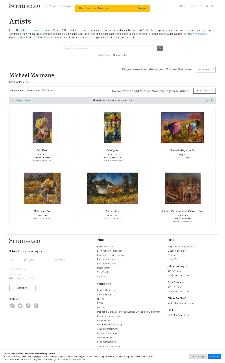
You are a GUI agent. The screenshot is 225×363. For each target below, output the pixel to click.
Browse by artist (105, 246)
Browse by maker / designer (110, 255)
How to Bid (173, 259)
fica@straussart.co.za (178, 315)
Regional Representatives (109, 316)
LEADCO (101, 299)
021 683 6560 (174, 287)
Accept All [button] (214, 356)
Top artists (104, 55)
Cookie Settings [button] (198, 356)
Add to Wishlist (204, 91)
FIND (181, 6)
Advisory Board (104, 294)
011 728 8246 (174, 271)
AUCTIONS (51, 6)
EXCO (100, 303)
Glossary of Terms (177, 251)
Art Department (104, 320)
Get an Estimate (206, 69)
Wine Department (105, 337)
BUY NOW (66, 6)
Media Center (103, 268)
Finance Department (106, 342)
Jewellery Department (107, 329)
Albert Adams (23, 30)
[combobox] (15, 259)
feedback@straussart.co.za (181, 303)
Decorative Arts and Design (110, 324)
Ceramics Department (107, 333)
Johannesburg (176, 266)
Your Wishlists (104, 272)
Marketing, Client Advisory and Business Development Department (128, 312)
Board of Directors (106, 290)
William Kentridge (196, 33)
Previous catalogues (107, 263)
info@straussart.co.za (178, 275)
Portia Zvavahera (43, 30)
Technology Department (108, 346)
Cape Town (174, 282)
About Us (101, 276)
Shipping (172, 255)
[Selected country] (12, 278)
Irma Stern (43, 37)
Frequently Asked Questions (181, 246)
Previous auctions (106, 259)
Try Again (142, 8)
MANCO (101, 307)
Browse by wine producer (109, 251)
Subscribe (22, 288)
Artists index (120, 55)
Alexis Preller (26, 37)
